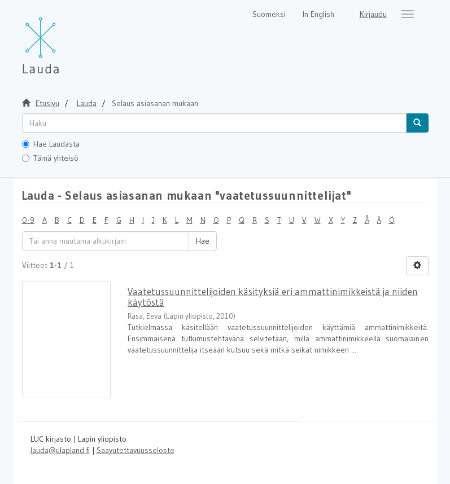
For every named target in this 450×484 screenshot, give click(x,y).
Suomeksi (269, 14)
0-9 (28, 220)
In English (318, 14)
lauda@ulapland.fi (60, 450)
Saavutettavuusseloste (135, 450)
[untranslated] (214, 123)
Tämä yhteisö (50, 158)
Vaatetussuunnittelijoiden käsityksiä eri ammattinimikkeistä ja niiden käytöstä (273, 296)
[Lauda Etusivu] (64, 39)
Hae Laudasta (51, 144)
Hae (202, 241)
